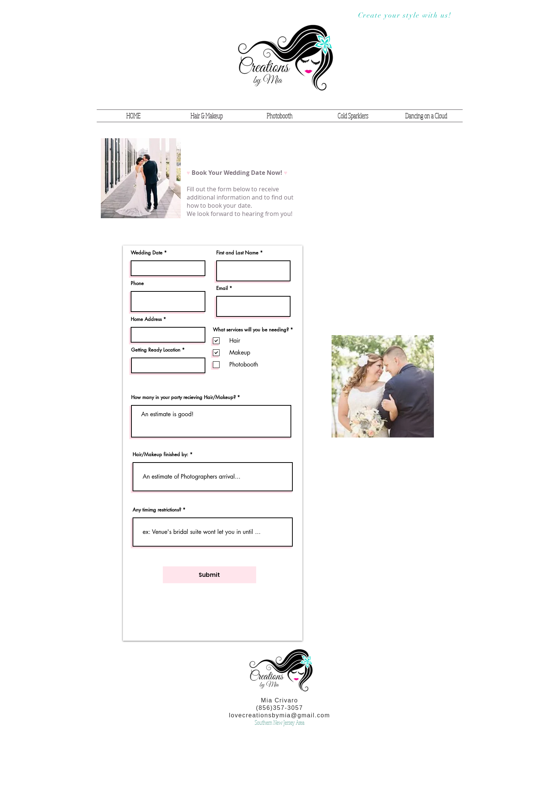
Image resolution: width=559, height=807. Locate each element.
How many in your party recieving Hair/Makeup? (183, 397)
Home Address (146, 319)
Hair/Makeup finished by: (160, 454)
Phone (137, 283)
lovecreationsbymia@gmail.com (279, 715)
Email (222, 288)
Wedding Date (146, 252)
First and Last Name (237, 252)
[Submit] (209, 574)
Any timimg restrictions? (157, 509)
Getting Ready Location (155, 349)
